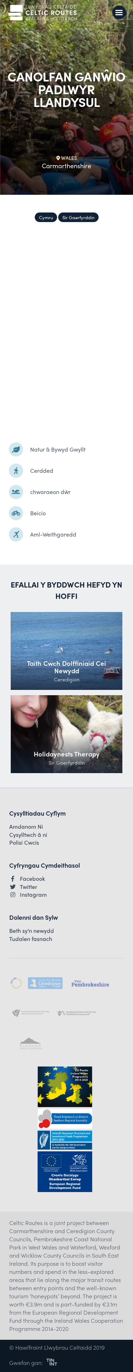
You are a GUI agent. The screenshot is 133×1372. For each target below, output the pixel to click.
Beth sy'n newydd (31, 931)
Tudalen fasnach (30, 939)
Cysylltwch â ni (28, 835)
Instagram (28, 894)
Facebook (27, 878)
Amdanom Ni (26, 826)
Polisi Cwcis (24, 842)
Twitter (23, 887)
